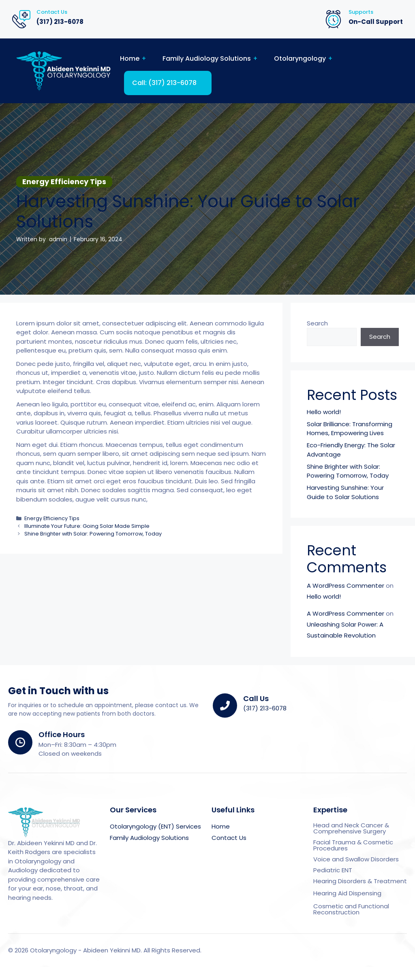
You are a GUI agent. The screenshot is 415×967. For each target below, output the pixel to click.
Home (129, 58)
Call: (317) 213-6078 (164, 82)
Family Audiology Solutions (207, 58)
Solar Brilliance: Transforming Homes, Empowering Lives (349, 429)
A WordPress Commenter (345, 585)
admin (58, 239)
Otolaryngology (300, 58)
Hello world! (324, 412)
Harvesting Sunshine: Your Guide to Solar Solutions (345, 492)
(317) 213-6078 (59, 21)
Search (317, 323)
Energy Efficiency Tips (51, 518)
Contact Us (229, 837)
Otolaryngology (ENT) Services (155, 826)
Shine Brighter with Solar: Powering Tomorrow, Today (93, 533)
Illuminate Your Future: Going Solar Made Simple (87, 526)
